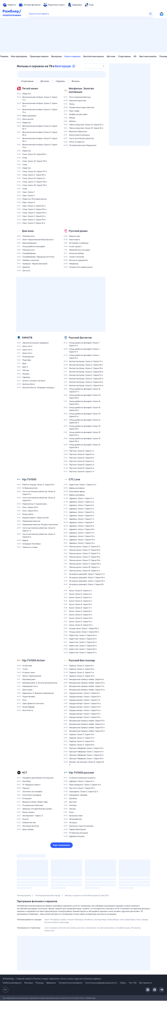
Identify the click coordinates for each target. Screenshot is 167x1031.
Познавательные (122, 928)
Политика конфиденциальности (101, 982)
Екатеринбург (100, 919)
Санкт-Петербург (52, 919)
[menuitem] (9, 5)
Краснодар (64, 922)
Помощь (39, 982)
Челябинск (89, 919)
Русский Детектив (80, 337)
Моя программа (19, 56)
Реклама (28, 982)
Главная (4, 56)
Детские (111, 56)
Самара (145, 919)
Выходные (56, 56)
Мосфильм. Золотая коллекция (81, 90)
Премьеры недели (39, 56)
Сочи (122, 919)
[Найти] (150, 14)
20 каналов (135, 928)
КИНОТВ (27, 337)
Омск (138, 919)
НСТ (24, 772)
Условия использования (70, 982)
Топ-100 (132, 982)
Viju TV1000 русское (81, 772)
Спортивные (124, 56)
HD (134, 56)
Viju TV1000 (29, 479)
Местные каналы (148, 56)
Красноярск (130, 919)
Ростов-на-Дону (51, 922)
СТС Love (74, 479)
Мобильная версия (12, 982)
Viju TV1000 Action (33, 660)
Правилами (91, 998)
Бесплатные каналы (93, 56)
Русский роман (78, 230)
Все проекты (145, 982)
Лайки (123, 982)
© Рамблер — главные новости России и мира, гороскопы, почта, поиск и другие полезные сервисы (52, 978)
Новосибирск (113, 919)
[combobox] (96, 66)
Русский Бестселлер (82, 660)
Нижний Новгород (75, 919)
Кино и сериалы (72, 56)
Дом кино (28, 230)
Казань (63, 919)
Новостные (49, 930)
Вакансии (51, 982)
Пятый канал (30, 88)
